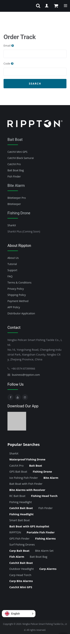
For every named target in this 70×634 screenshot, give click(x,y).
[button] (18, 613)
